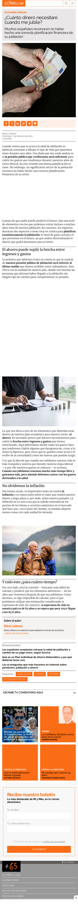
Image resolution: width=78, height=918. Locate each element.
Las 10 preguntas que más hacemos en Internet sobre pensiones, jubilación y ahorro (34, 666)
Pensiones (10, 728)
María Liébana (9, 133)
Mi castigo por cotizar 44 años (56, 774)
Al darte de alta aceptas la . (39, 841)
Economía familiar (15, 12)
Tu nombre (13, 809)
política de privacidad (54, 841)
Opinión (45, 731)
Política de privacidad (14, 891)
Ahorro (54, 674)
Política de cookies (12, 896)
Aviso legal (8, 885)
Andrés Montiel (50, 740)
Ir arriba (68, 862)
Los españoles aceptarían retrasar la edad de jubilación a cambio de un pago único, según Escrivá (36, 651)
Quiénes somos (10, 880)
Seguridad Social (15, 679)
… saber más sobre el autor (16, 633)
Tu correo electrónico (18, 823)
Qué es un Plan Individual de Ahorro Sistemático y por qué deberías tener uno (37, 659)
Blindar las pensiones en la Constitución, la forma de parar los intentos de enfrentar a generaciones (19, 735)
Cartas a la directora (15, 769)
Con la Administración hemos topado (17, 774)
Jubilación (24, 674)
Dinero (39, 674)
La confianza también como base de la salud (58, 735)
